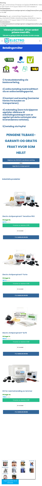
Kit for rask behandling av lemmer (17, 391)
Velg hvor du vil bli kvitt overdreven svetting (21, 160)
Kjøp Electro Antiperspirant (21, 166)
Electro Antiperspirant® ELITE (15, 333)
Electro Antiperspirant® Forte (15, 274)
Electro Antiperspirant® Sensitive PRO (19, 216)
